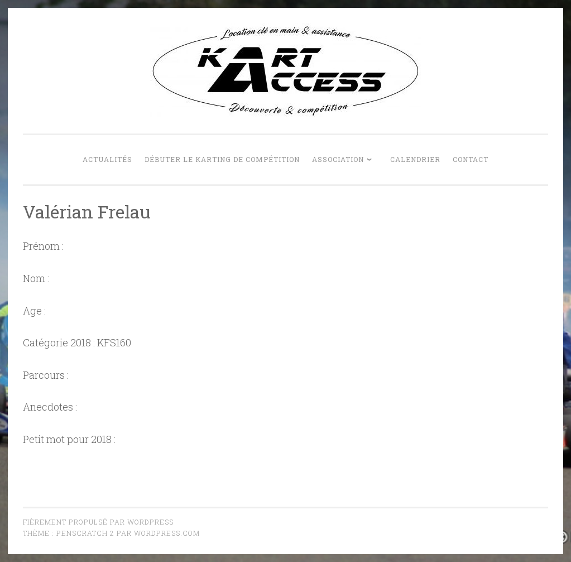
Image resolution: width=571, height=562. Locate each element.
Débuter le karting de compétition (222, 159)
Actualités (107, 159)
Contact (470, 159)
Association (338, 159)
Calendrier (415, 159)
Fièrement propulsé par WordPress (98, 521)
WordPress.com (167, 532)
